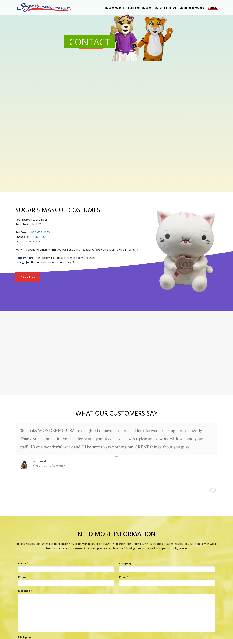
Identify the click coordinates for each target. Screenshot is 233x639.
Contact (213, 7)
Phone (22, 577)
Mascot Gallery (114, 7)
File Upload (25, 637)
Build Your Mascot (139, 7)
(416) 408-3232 (35, 237)
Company (125, 563)
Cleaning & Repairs (191, 7)
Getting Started (165, 7)
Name (23, 563)
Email (124, 577)
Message (25, 590)
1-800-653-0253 (39, 232)
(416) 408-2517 (32, 241)
